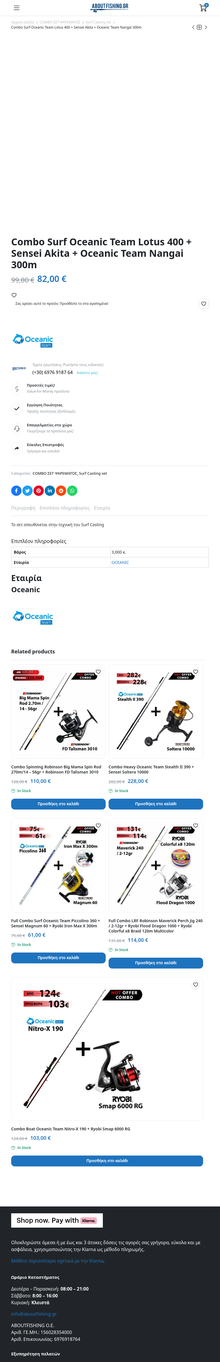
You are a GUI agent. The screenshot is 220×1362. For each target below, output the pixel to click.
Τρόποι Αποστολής (28, 1243)
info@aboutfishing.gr (34, 1124)
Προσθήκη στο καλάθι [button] (58, 614)
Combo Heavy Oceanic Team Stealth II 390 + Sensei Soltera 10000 (151, 579)
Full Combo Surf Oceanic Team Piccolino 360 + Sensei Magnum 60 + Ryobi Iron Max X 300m (55, 733)
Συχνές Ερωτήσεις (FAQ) (33, 1235)
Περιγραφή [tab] (23, 318)
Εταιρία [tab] (102, 318)
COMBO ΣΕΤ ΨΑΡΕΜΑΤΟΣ (60, 22)
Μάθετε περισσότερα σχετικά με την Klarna (57, 1071)
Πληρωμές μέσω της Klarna (36, 1267)
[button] (14, 105)
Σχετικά (18, 1184)
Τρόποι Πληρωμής (28, 1251)
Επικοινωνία (22, 1176)
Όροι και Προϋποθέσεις (33, 1208)
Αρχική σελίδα (22, 22)
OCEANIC (120, 372)
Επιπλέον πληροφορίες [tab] (65, 318)
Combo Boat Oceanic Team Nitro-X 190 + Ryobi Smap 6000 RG (70, 939)
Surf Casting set (98, 22)
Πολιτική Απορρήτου (30, 1200)
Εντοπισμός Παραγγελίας (34, 1192)
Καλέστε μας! (87, 182)
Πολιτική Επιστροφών (31, 1259)
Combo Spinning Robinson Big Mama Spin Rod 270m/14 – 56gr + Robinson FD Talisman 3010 (56, 579)
